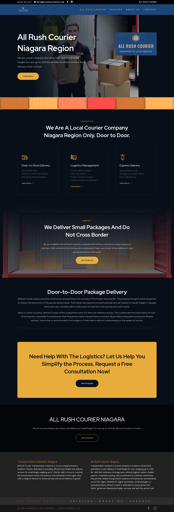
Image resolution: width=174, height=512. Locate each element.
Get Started (87, 260)
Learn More (28, 76)
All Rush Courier (148, 2)
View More (26, 183)
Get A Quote (87, 383)
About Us (133, 10)
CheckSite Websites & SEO (68, 508)
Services (116, 10)
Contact (150, 10)
